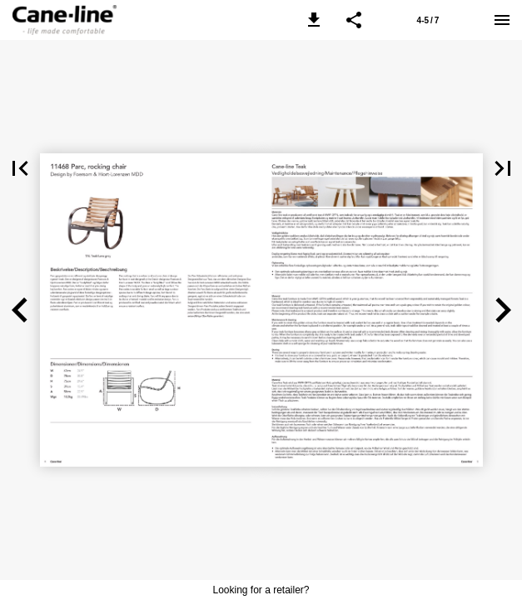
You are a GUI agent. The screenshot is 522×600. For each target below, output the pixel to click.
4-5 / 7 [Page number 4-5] (428, 20)
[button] (314, 20)
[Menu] (502, 20)
